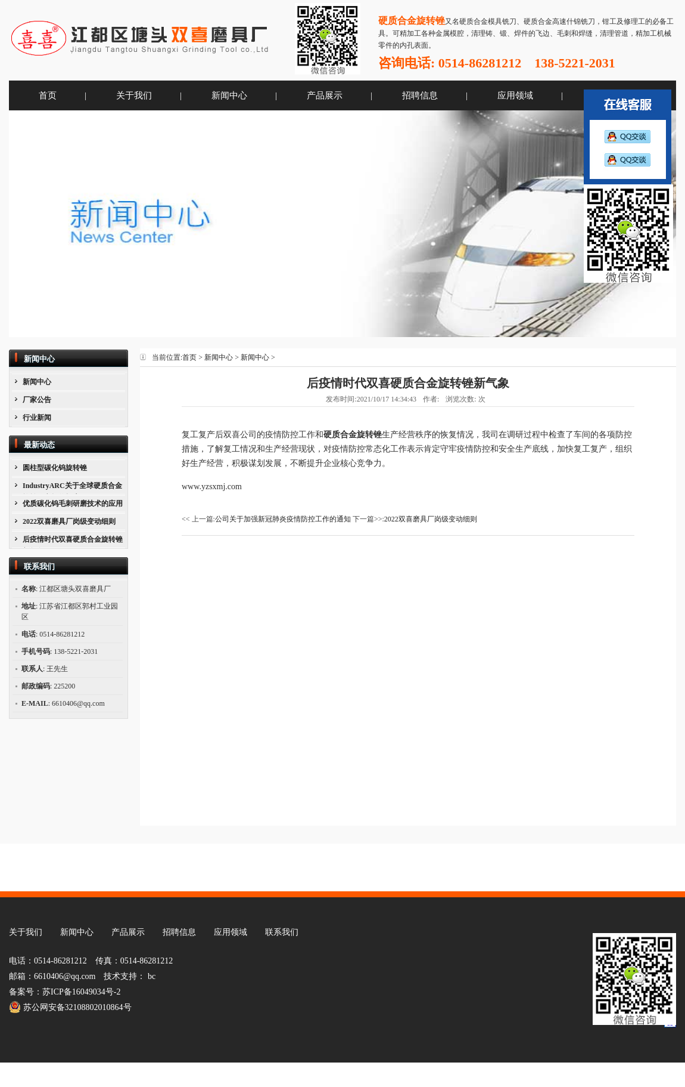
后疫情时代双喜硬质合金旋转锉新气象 (73, 541)
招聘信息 (420, 95)
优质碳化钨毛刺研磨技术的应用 (73, 503)
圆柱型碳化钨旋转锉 (55, 468)
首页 (48, 95)
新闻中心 (229, 95)
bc (151, 976)
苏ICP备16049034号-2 (81, 991)
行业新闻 (37, 417)
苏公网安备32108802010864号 (70, 1007)
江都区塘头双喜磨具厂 (143, 38)
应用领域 (515, 95)
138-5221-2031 (574, 62)
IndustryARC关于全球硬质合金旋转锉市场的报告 (72, 487)
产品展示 (324, 95)
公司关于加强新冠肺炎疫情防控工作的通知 (283, 519)
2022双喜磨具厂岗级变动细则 (69, 521)
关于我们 (134, 95)
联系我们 (281, 932)
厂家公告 (37, 400)
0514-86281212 (479, 62)
